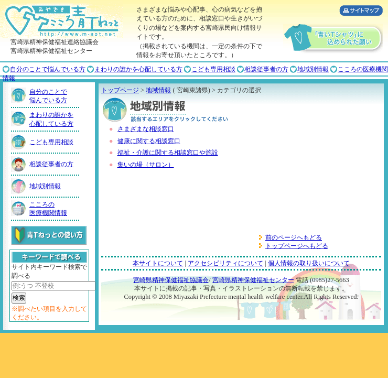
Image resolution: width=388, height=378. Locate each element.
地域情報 (158, 90)
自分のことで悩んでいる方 (47, 69)
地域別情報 (313, 69)
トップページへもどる (296, 246)
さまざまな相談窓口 (145, 129)
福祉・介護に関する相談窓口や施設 (167, 152)
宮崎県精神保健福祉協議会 (171, 280)
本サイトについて (158, 263)
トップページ (120, 90)
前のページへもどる (293, 237)
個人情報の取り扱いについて (309, 263)
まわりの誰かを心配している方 (138, 69)
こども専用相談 (213, 69)
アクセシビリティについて (225, 263)
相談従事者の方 (266, 69)
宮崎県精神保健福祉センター (253, 280)
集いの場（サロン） (145, 164)
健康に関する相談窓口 (148, 141)
